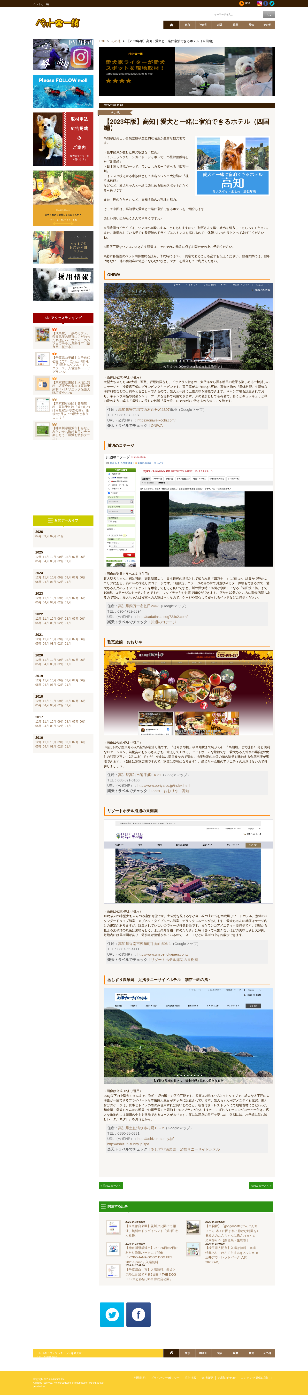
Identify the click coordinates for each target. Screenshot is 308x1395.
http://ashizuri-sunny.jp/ (156, 1139)
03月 (46, 536)
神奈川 (203, 24)
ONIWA (157, 426)
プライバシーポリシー (165, 1377)
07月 (75, 557)
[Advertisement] (63, 478)
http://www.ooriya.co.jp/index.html (164, 785)
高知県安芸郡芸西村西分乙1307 (144, 410)
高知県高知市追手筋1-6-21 (139, 775)
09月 (60, 557)
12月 (38, 557)
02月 (53, 536)
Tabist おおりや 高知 (170, 791)
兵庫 (235, 24)
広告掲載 (190, 1377)
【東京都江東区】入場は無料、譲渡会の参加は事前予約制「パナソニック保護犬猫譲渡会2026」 (71, 388)
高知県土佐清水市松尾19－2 (141, 1128)
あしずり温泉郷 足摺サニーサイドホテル (185, 1149)
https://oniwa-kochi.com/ (157, 420)
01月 (60, 536)
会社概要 (207, 1377)
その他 (267, 24)
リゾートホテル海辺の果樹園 (174, 960)
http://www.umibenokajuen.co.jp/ (163, 954)
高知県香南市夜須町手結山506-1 (144, 944)
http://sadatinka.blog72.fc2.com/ (163, 617)
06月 (83, 557)
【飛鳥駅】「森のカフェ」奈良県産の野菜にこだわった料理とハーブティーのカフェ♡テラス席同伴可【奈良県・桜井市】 (71, 340)
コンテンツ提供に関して (257, 1377)
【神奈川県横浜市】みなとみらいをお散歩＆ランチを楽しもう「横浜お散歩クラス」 (71, 433)
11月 (46, 557)
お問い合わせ (227, 1377)
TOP (102, 41)
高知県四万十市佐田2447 (138, 606)
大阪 (219, 24)
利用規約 (140, 1377)
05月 (38, 561)
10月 (53, 557)
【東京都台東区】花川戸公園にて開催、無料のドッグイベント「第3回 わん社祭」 (151, 1230)
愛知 (251, 24)
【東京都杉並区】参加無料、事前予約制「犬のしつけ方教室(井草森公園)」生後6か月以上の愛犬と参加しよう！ (71, 410)
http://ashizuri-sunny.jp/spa (128, 1144)
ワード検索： (205, 14)
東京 (187, 24)
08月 (68, 557)
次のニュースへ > (261, 1185)
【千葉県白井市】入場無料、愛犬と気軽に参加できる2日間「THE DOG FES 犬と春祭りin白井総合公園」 (150, 1274)
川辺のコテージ (163, 622)
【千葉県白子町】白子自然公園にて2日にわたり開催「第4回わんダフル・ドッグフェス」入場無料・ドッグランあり (71, 364)
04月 (38, 536)
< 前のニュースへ (111, 1185)
